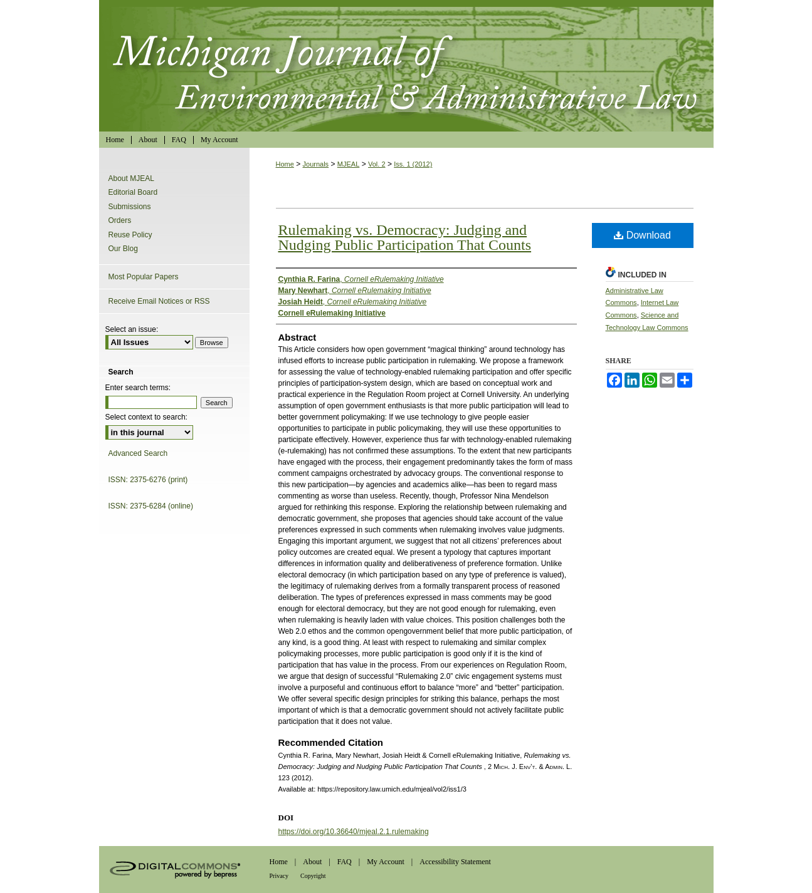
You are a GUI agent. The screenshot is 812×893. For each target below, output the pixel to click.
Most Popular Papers (143, 276)
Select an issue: (132, 329)
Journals (316, 164)
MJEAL (348, 164)
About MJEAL (131, 178)
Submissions (129, 206)
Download (642, 235)
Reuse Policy (130, 234)
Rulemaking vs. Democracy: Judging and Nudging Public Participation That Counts (405, 237)
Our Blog (123, 248)
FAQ (344, 861)
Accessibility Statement (455, 861)
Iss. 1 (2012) (413, 164)
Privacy (279, 875)
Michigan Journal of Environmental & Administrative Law (406, 66)
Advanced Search (138, 453)
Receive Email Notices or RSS (159, 301)
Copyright (313, 875)
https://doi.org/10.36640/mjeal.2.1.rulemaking (353, 831)
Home (285, 164)
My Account (385, 861)
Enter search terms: (138, 387)
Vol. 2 (377, 164)
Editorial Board (133, 192)
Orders (120, 220)
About (312, 861)
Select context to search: (146, 417)
